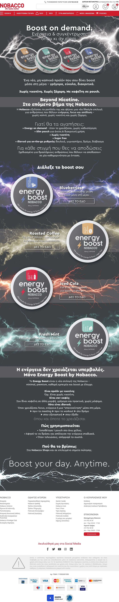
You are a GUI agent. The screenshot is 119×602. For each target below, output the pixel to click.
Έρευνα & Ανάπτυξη (7, 508)
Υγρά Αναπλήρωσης (64, 13)
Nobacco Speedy (34, 503)
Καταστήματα (5, 503)
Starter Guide (61, 501)
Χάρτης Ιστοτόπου (62, 521)
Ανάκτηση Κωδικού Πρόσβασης (95, 506)
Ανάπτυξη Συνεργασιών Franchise (8, 517)
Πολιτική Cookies (62, 516)
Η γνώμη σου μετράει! (64, 518)
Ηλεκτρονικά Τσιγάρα (23, 13)
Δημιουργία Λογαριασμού (93, 503)
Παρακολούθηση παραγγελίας (39, 501)
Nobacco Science (6, 506)
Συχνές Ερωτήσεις (62, 503)
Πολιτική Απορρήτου (63, 513)
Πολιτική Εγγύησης (35, 513)
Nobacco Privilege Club (8, 520)
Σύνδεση (87, 501)
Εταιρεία (3, 501)
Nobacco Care (61, 506)
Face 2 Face (60, 508)
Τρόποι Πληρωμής (34, 508)
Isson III (5, 13)
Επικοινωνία (91, 534)
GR (87, 6)
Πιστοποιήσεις (5, 511)
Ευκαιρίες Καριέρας (7, 523)
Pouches (101, 13)
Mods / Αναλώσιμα (85, 13)
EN (83, 6)
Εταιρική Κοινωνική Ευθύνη (10, 513)
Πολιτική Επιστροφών (36, 511)
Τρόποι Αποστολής (35, 506)
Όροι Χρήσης (61, 511)
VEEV (49, 13)
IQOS (39, 13)
